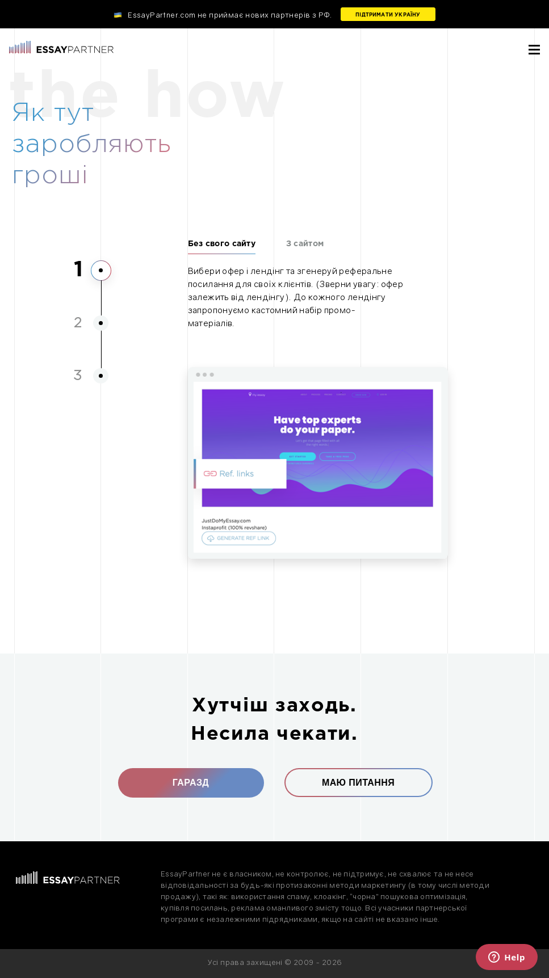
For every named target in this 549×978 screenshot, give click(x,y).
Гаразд (191, 782)
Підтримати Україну (387, 14)
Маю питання (358, 782)
